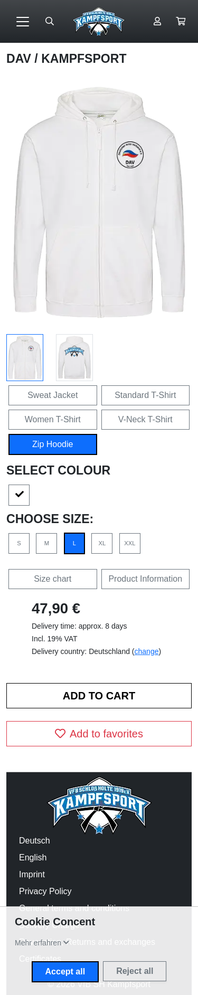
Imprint (32, 874)
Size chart (52, 578)
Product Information (145, 578)
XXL (129, 543)
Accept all (65, 971)
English (32, 857)
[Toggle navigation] (22, 22)
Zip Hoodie (52, 444)
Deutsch (34, 840)
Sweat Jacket (52, 395)
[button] (180, 21)
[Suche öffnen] (49, 22)
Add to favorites (99, 734)
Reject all (134, 970)
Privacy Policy (45, 891)
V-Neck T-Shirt (145, 419)
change (147, 651)
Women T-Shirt (53, 419)
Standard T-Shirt (145, 395)
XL (102, 543)
